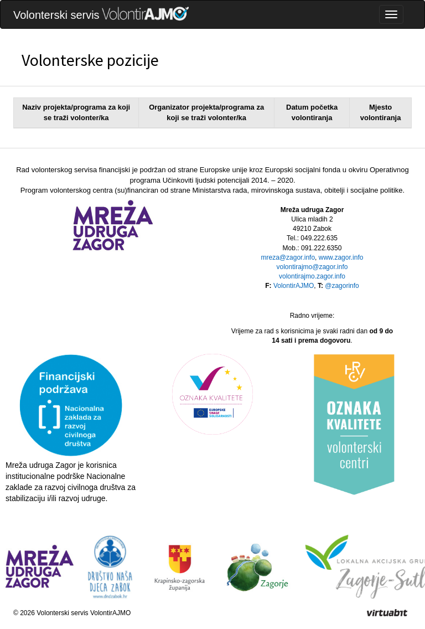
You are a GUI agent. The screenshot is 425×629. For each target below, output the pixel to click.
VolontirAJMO (293, 286)
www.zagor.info (341, 257)
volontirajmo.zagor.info (312, 276)
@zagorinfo (342, 286)
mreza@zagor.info (288, 257)
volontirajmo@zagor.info (312, 267)
